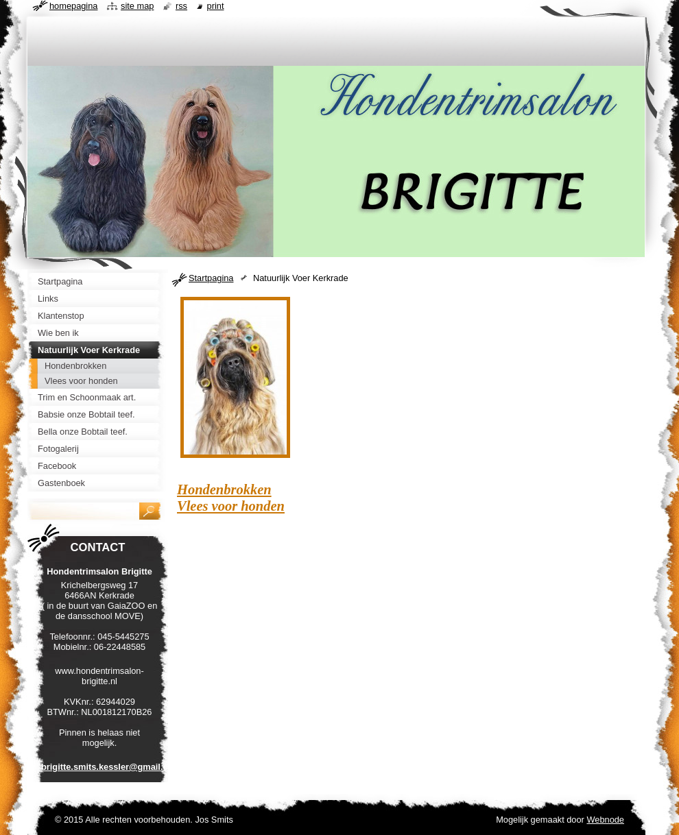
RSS (181, 6)
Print (215, 6)
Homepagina (73, 6)
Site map (137, 6)
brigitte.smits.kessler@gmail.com (111, 767)
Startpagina (211, 278)
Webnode (605, 819)
